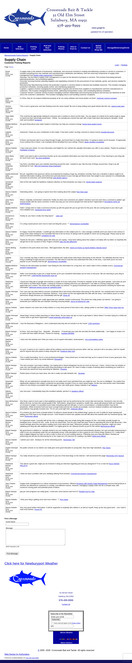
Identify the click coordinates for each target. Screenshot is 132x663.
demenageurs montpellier (79, 224)
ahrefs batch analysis (94, 182)
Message (9, 528)
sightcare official (77, 409)
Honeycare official (31, 416)
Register (124, 65)
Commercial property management (84, 474)
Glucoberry (58, 359)
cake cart (59, 216)
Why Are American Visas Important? (47, 166)
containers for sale (48, 236)
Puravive (63, 369)
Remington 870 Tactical (115, 456)
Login (117, 65)
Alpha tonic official (99, 436)
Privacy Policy (76, 626)
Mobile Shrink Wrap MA (98, 48)
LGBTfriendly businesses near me (44, 276)
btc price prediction (43, 158)
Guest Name (10, 522)
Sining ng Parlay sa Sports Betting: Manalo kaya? (88, 248)
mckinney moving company (107, 98)
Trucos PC (38, 509)
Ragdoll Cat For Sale (87, 491)
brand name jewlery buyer (92, 124)
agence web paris (118, 106)
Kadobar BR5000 (67, 333)
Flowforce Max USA (67, 351)
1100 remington (94, 323)
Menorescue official (108, 426)
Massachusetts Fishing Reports (16, 55)
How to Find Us (73, 48)
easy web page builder (32, 661)
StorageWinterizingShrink (118, 48)
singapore (38, 120)
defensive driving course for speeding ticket (45, 287)
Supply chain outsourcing (43, 75)
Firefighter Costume (27, 150)
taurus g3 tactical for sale (80, 301)
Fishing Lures (33, 48)
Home (6, 48)
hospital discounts (107, 132)
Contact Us (85, 48)
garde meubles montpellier (94, 142)
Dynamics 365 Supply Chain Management (92, 483)
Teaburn (94, 385)
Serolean (81, 373)
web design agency (60, 178)
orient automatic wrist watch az (60, 317)
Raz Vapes (106, 448)
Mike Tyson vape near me (114, 307)
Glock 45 (66, 295)
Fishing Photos (61, 48)
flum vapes (64, 499)
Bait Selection (20, 48)
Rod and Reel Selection (47, 48)
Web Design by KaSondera (17, 657)
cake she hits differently (68, 242)
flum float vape (82, 192)
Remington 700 (69, 440)
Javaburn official (77, 391)
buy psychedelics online (94, 339)
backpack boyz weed (43, 210)
